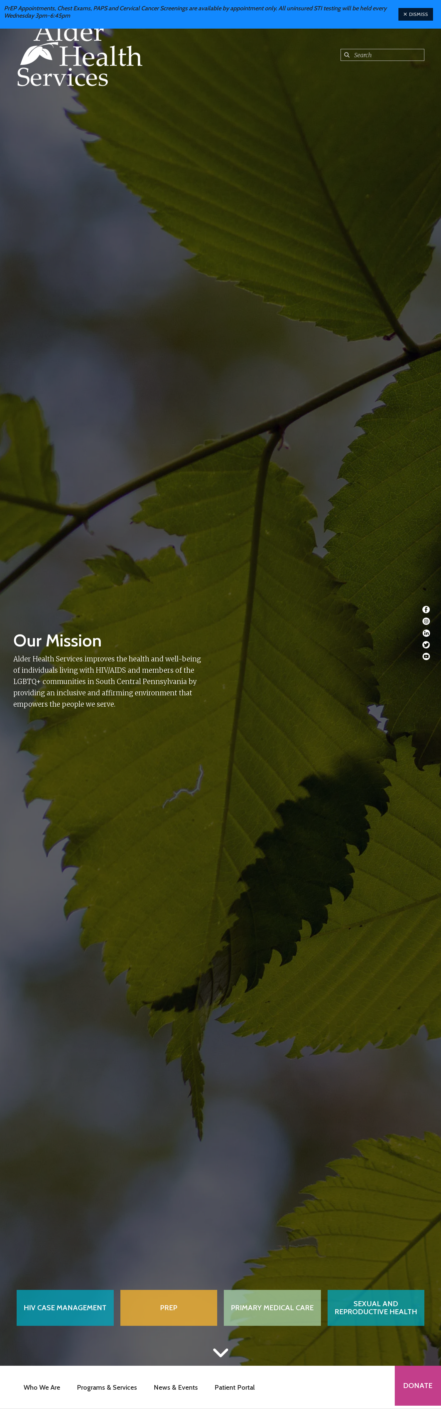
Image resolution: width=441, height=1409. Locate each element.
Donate (416, 1387)
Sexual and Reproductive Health (376, 1307)
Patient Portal (233, 1387)
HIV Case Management (65, 1307)
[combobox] (382, 55)
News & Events (174, 1387)
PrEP (168, 1307)
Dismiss (415, 14)
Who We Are (40, 1387)
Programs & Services (105, 1387)
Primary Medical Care (272, 1307)
